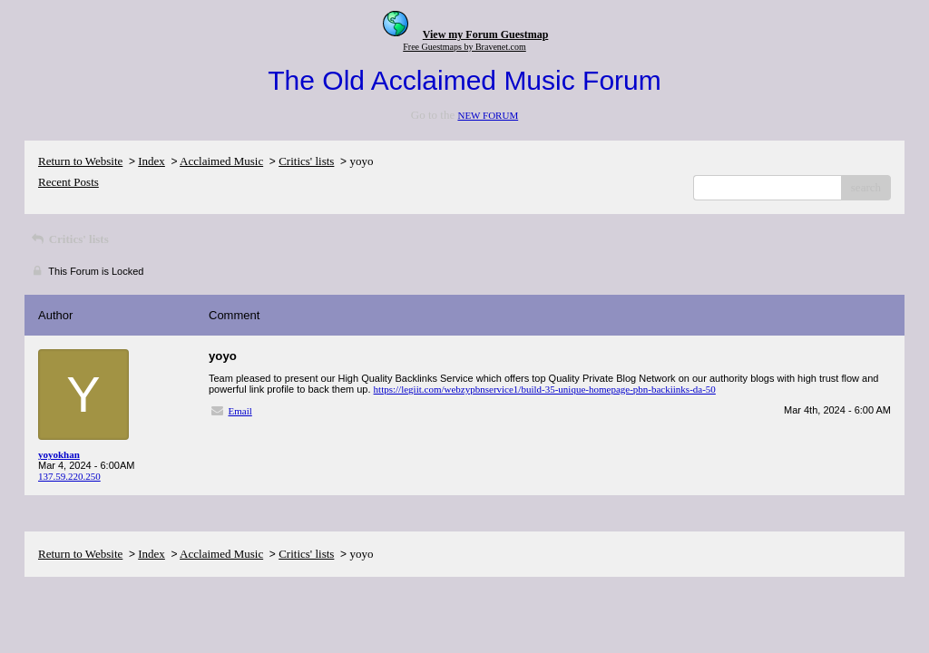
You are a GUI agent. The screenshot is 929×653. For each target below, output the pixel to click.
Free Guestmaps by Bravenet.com (464, 47)
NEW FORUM (487, 115)
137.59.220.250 (69, 476)
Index (151, 161)
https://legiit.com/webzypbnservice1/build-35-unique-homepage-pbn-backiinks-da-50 (545, 389)
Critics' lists (306, 161)
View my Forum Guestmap (486, 34)
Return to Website (80, 161)
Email (240, 410)
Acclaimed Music (221, 161)
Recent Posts (68, 182)
